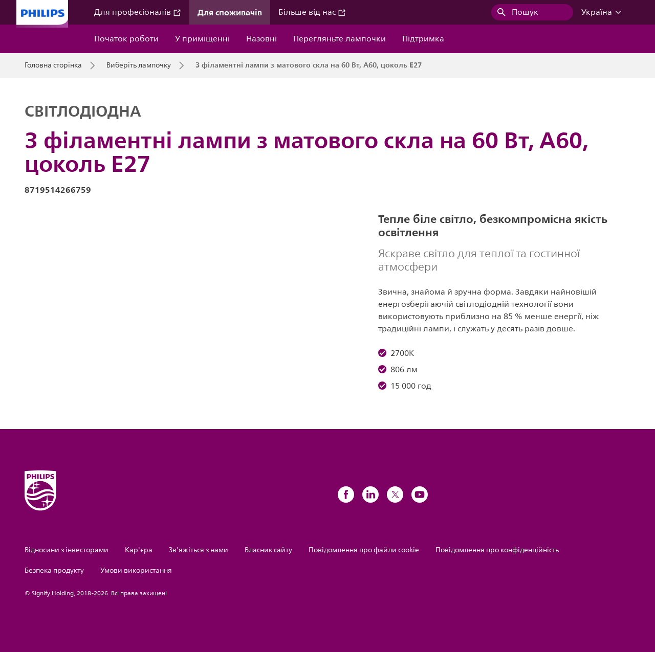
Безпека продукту (54, 570)
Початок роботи (126, 39)
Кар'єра (138, 550)
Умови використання (136, 570)
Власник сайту (268, 550)
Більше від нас (312, 12)
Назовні (261, 39)
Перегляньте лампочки (339, 39)
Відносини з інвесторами (66, 550)
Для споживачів (230, 12)
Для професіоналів (137, 12)
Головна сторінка (53, 65)
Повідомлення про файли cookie (364, 550)
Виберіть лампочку (138, 65)
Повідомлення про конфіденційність (497, 550)
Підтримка (423, 39)
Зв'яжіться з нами (198, 550)
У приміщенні (202, 39)
